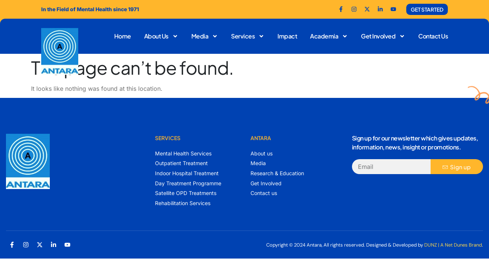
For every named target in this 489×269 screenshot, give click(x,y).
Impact (287, 36)
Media (204, 36)
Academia (329, 36)
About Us (161, 36)
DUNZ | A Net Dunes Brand (453, 245)
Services (247, 36)
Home (122, 36)
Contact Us (433, 36)
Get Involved (383, 36)
